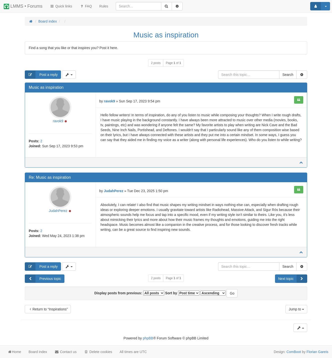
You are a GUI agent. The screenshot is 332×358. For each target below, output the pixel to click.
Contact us (66, 352)
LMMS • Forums (23, 6)
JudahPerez (58, 211)
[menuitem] (104, 6)
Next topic (292, 279)
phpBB (148, 338)
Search (287, 75)
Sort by (182, 293)
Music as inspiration (165, 35)
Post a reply (41, 75)
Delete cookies (98, 352)
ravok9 (58, 121)
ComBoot (293, 352)
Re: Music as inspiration (50, 177)
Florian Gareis (317, 352)
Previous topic (43, 279)
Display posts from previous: (129, 293)
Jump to (296, 309)
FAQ (86, 6)
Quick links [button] (61, 6)
